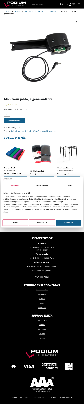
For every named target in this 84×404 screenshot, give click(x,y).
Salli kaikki (68, 223)
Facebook (42, 325)
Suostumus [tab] (14, 185)
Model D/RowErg (34, 131)
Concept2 (29, 11)
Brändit (18, 11)
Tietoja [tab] (69, 185)
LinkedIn (42, 334)
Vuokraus (42, 299)
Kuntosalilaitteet (42, 290)
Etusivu (7, 11)
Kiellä (15, 223)
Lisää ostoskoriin (14, 120)
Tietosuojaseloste (39, 397)
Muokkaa (42, 223)
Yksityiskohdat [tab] (42, 185)
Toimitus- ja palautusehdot (21, 397)
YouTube (42, 338)
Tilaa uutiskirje (42, 320)
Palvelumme (42, 294)
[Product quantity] (7, 114)
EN (67, 4)
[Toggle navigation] (79, 4)
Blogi (42, 303)
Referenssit (42, 308)
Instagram (42, 329)
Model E (53, 11)
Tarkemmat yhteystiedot (42, 270)
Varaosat (41, 11)
